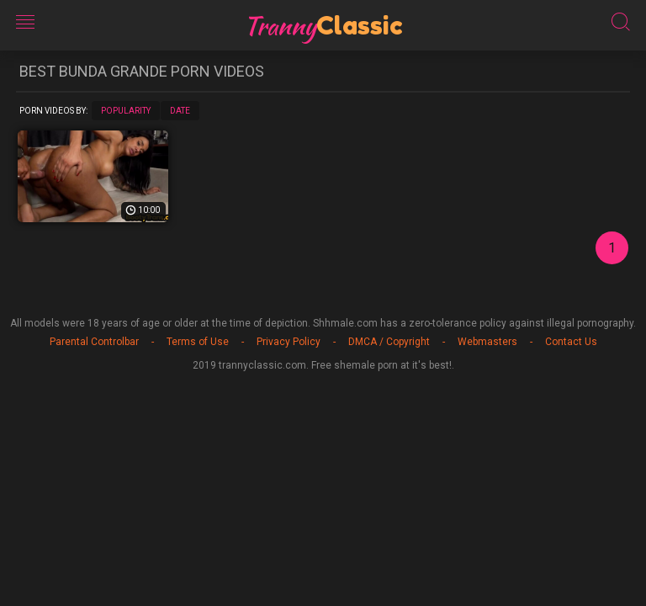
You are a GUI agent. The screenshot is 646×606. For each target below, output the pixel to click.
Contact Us (571, 342)
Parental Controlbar (94, 342)
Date (180, 110)
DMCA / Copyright (389, 342)
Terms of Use (198, 342)
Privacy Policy (288, 342)
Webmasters (487, 342)
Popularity (126, 110)
